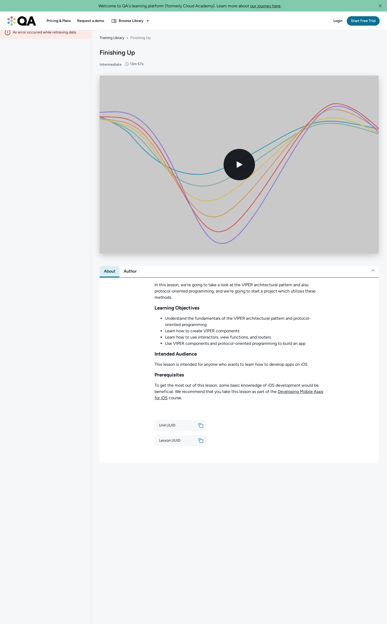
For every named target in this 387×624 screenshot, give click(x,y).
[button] (380, 5)
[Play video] (239, 169)
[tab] (109, 276)
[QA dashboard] (21, 21)
